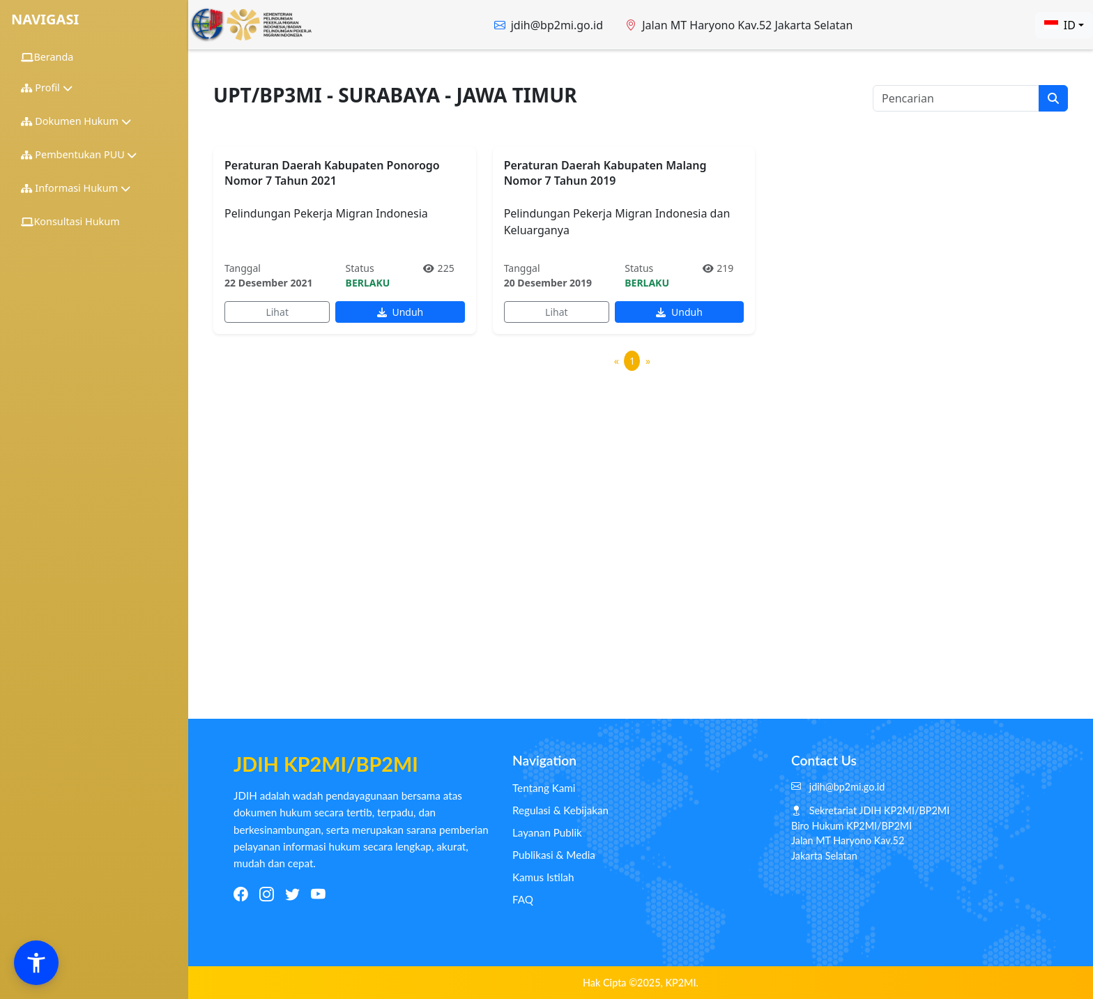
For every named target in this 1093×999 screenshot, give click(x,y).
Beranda (47, 56)
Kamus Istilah (543, 877)
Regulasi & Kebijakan (560, 810)
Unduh (400, 312)
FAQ (522, 899)
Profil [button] (46, 87)
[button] (36, 962)
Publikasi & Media (553, 854)
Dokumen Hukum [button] (76, 121)
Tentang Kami (543, 787)
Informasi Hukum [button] (75, 188)
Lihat (277, 312)
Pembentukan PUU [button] (79, 154)
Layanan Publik (547, 832)
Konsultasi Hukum (70, 221)
